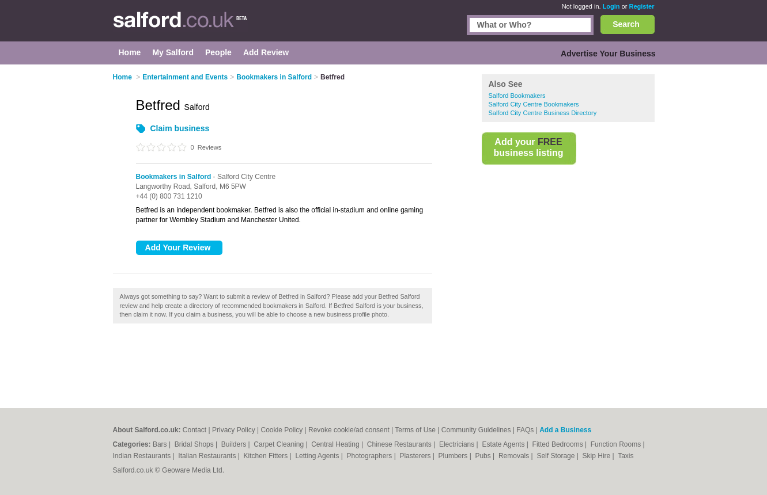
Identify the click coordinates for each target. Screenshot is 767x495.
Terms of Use (415, 430)
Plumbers (454, 456)
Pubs (484, 456)
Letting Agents (318, 456)
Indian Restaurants (143, 456)
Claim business (180, 128)
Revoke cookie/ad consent (349, 430)
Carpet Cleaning (279, 444)
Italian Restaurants (207, 456)
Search (626, 24)
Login (611, 6)
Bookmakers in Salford (173, 177)
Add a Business (565, 430)
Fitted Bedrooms (558, 444)
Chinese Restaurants (400, 444)
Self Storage (556, 456)
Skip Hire (598, 456)
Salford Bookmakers (517, 95)
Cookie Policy (281, 430)
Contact (194, 430)
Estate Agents (504, 444)
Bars (161, 444)
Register (641, 6)
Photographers (370, 456)
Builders (234, 444)
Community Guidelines (476, 430)
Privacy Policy (233, 430)
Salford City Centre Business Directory (543, 112)
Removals (514, 456)
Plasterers (415, 456)
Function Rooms (617, 444)
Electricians (458, 444)
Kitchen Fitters (267, 456)
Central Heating (336, 444)
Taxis (625, 456)
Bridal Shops (195, 444)
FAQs (525, 430)
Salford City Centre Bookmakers (534, 104)
